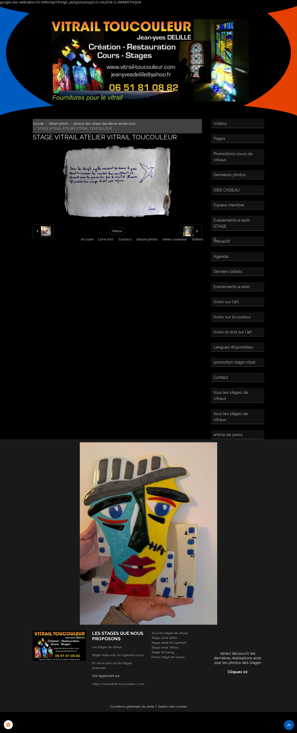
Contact (125, 239)
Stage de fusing (163, 668)
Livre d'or (106, 239)
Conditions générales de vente (131, 727)
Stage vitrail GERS (165, 654)
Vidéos (197, 239)
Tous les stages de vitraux (171, 649)
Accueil (87, 239)
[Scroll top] (289, 725)
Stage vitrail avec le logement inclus (118, 671)
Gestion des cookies (173, 727)
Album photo (147, 239)
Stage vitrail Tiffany (166, 663)
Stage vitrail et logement (170, 659)
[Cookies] (8, 724)
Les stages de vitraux (108, 663)
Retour (117, 231)
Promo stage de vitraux (169, 673)
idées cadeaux (175, 239)
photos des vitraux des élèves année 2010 (105, 124)
